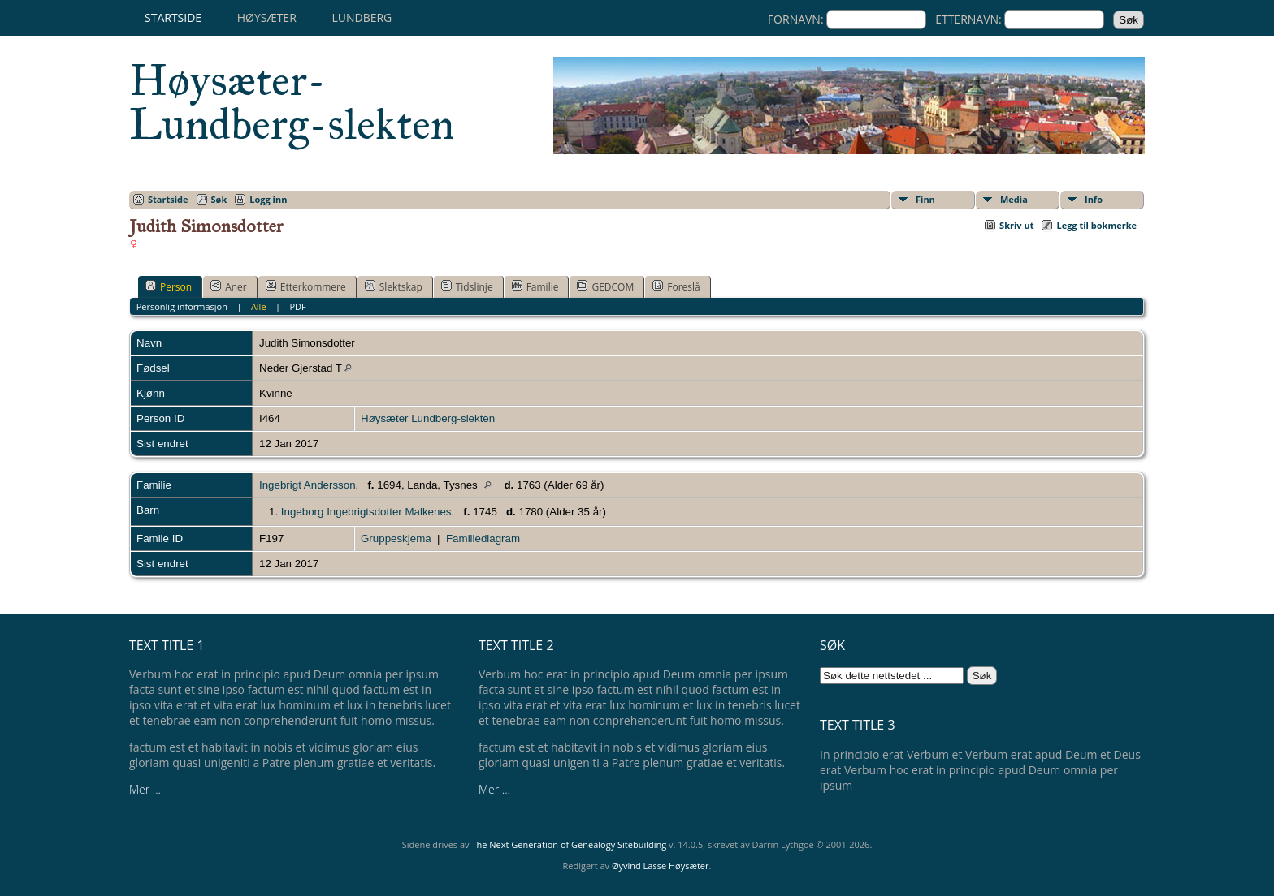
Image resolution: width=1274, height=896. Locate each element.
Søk (219, 199)
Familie (535, 286)
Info (1094, 199)
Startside (173, 17)
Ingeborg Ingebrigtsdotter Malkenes (366, 512)
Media (1014, 199)
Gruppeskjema (396, 538)
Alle (258, 306)
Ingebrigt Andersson (307, 485)
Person (168, 286)
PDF (297, 306)
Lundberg (362, 17)
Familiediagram (483, 538)
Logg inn (268, 199)
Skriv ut (1016, 225)
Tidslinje (467, 286)
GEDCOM (605, 286)
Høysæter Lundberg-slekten (428, 418)
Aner (228, 286)
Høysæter (267, 17)
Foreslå (676, 286)
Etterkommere (306, 286)
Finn (925, 199)
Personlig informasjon (182, 306)
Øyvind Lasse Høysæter (660, 865)
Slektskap (393, 286)
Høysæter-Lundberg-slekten (291, 102)
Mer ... (145, 789)
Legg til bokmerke (1096, 225)
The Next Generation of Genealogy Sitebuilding (568, 844)
